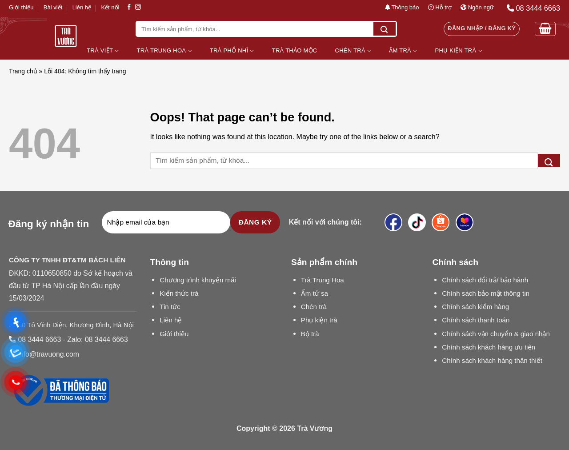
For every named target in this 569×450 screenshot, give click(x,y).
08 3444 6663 (39, 339)
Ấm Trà (403, 51)
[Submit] (384, 29)
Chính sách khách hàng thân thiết (492, 360)
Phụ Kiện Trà (458, 51)
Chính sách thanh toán (475, 320)
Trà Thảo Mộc (294, 50)
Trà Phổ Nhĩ (232, 51)
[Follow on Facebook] (129, 7)
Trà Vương (315, 428)
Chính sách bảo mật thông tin (485, 293)
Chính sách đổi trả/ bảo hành (485, 280)
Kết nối (110, 7)
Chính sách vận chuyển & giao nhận (496, 334)
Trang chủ (23, 71)
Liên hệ (81, 7)
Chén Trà (353, 51)
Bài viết (53, 7)
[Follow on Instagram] (138, 7)
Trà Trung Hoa (164, 51)
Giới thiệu (21, 7)
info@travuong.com (48, 354)
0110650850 (52, 273)
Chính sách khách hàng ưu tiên (488, 347)
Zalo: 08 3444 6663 (97, 339)
